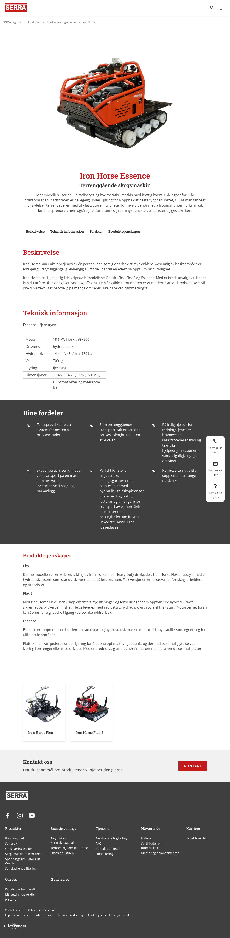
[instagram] (19, 815)
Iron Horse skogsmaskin (61, 22)
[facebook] (7, 815)
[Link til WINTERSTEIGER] (16, 7)
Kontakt (192, 766)
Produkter (34, 22)
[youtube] (31, 815)
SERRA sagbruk (12, 22)
